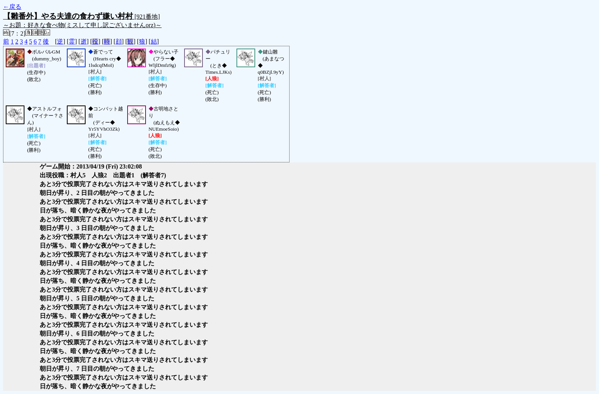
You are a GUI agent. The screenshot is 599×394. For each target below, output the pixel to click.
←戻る (12, 6)
